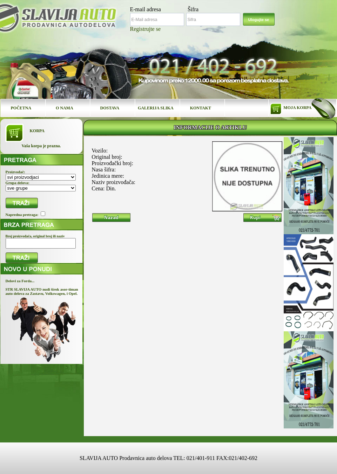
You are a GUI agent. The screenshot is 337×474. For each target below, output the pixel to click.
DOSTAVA (110, 108)
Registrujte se (145, 29)
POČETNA (21, 108)
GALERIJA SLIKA (156, 108)
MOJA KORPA (297, 107)
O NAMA (64, 108)
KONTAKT (200, 108)
